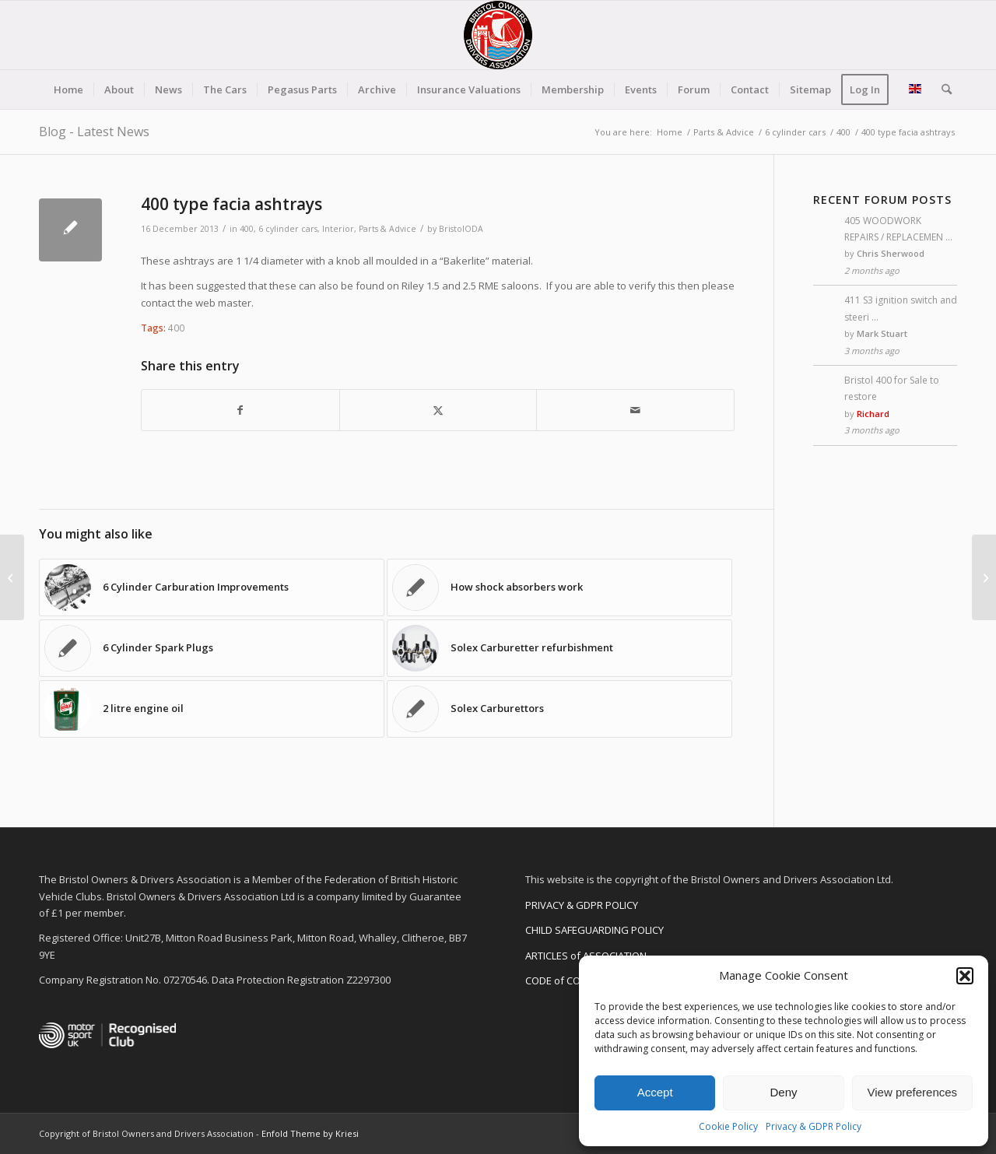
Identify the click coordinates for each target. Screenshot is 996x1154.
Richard (873, 413)
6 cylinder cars (287, 228)
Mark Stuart (882, 333)
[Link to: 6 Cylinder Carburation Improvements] (211, 587)
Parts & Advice (387, 228)
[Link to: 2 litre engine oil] (211, 709)
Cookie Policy (728, 1126)
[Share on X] (438, 410)
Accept (655, 1092)
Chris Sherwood (890, 253)
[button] (965, 976)
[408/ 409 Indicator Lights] (984, 577)
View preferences (913, 1092)
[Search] (941, 89)
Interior (338, 228)
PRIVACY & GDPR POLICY (581, 905)
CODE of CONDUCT (569, 980)
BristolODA (461, 228)
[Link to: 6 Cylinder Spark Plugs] (211, 648)
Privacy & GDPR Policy (813, 1126)
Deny (783, 1092)
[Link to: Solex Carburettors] (559, 709)
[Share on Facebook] (240, 410)
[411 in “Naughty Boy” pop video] (12, 577)
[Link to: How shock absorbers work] (559, 587)
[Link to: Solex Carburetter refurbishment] (559, 648)
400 (247, 228)
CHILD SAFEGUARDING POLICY (594, 930)
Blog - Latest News (94, 131)
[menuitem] (68, 89)
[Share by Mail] (635, 410)
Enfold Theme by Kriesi (310, 1133)
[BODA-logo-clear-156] (498, 35)
